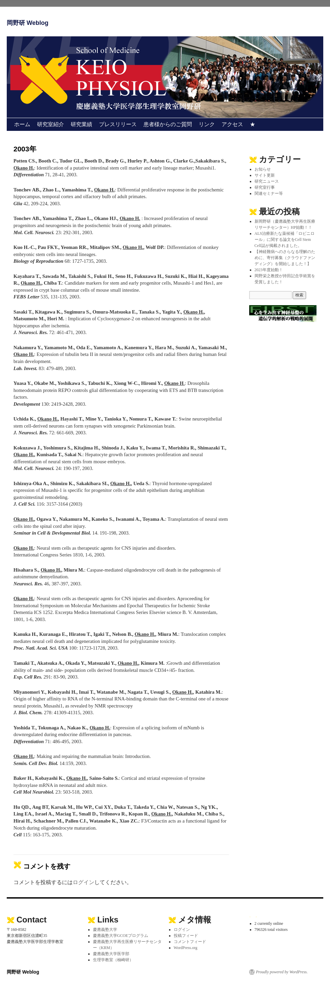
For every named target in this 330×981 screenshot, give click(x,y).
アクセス (232, 124)
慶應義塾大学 (105, 929)
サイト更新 (265, 175)
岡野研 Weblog (27, 23)
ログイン (83, 882)
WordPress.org (185, 947)
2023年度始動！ (269, 269)
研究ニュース (267, 181)
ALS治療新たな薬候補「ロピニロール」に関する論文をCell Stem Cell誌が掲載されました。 (285, 239)
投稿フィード (186, 935)
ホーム (22, 124)
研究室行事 (265, 187)
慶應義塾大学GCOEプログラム (120, 935)
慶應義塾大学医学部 (111, 953)
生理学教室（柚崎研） (113, 959)
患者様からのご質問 (167, 124)
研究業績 (81, 124)
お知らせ (263, 169)
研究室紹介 (50, 124)
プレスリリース (118, 124)
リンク (207, 124)
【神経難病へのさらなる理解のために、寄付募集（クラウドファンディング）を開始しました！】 (285, 257)
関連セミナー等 (269, 193)
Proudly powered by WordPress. (282, 972)
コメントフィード (190, 941)
